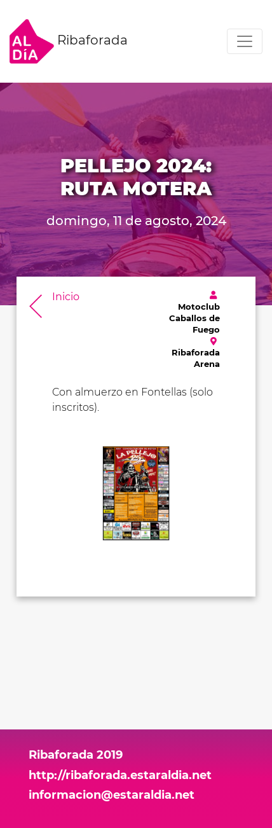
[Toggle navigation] (244, 41)
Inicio (65, 297)
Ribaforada (69, 41)
